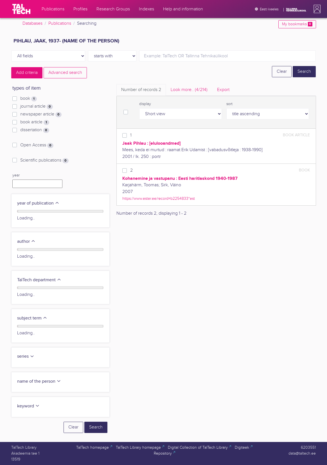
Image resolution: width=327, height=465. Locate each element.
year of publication (38, 203)
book (28, 98)
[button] (316, 9)
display (145, 104)
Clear (282, 71)
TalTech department (39, 280)
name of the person (39, 381)
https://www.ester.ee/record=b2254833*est (158, 198)
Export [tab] (223, 89)
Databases (32, 23)
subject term (32, 318)
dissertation (34, 130)
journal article (36, 106)
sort (229, 104)
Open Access (36, 145)
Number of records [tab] (141, 89)
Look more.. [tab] (189, 89)
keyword (28, 406)
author (26, 241)
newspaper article (40, 114)
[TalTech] (21, 9)
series (25, 356)
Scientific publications (44, 160)
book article (34, 122)
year (16, 175)
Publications (59, 23)
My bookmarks (297, 24)
